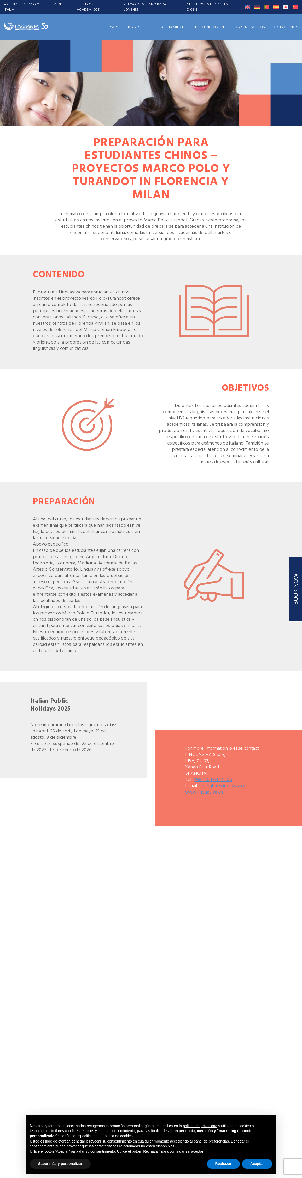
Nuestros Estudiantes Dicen (207, 7)
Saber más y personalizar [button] (60, 1164)
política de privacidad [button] (200, 1126)
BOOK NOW (296, 589)
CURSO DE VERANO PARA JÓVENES (145, 7)
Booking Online (210, 27)
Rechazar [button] (223, 1164)
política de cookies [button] (118, 1136)
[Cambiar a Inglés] (247, 7)
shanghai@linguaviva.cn (223, 786)
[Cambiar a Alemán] (257, 7)
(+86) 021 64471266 (213, 780)
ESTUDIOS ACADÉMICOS (88, 7)
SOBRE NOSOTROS (248, 27)
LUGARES (132, 27)
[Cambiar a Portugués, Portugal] (266, 7)
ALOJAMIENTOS (175, 27)
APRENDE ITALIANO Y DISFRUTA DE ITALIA (33, 7)
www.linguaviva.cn (204, 792)
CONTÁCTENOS (284, 27)
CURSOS (111, 27)
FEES (151, 27)
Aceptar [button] (257, 1164)
